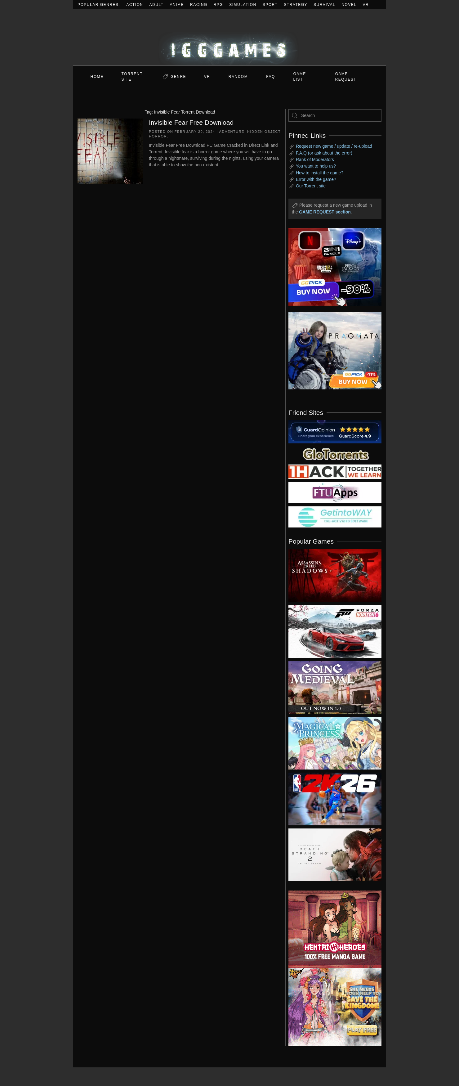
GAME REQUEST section (324, 211)
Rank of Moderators (315, 159)
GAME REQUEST (346, 77)
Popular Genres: (99, 4)
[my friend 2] (334, 453)
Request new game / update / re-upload (334, 146)
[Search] (334, 115)
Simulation (242, 4)
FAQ (270, 76)
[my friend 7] (334, 516)
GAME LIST (299, 77)
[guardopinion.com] (334, 431)
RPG (218, 4)
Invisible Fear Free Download (191, 122)
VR (366, 4)
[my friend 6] (334, 492)
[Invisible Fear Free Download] (110, 150)
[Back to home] (229, 37)
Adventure (231, 131)
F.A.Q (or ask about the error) (324, 152)
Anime (177, 4)
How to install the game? (319, 172)
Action (134, 4)
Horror (158, 136)
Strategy (295, 4)
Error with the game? (316, 179)
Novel (348, 4)
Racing (198, 4)
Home (97, 76)
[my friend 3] (334, 471)
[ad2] (331, 929)
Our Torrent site (311, 185)
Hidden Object (263, 131)
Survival (324, 4)
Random (238, 76)
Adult (156, 4)
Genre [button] (178, 76)
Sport (270, 4)
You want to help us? (316, 166)
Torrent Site (132, 77)
